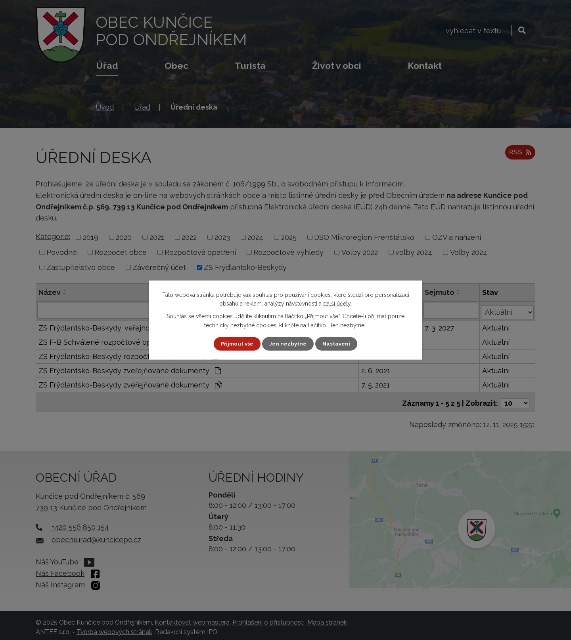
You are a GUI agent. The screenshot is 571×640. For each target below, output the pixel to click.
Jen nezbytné (288, 343)
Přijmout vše (235, 343)
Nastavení (338, 343)
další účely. (337, 303)
